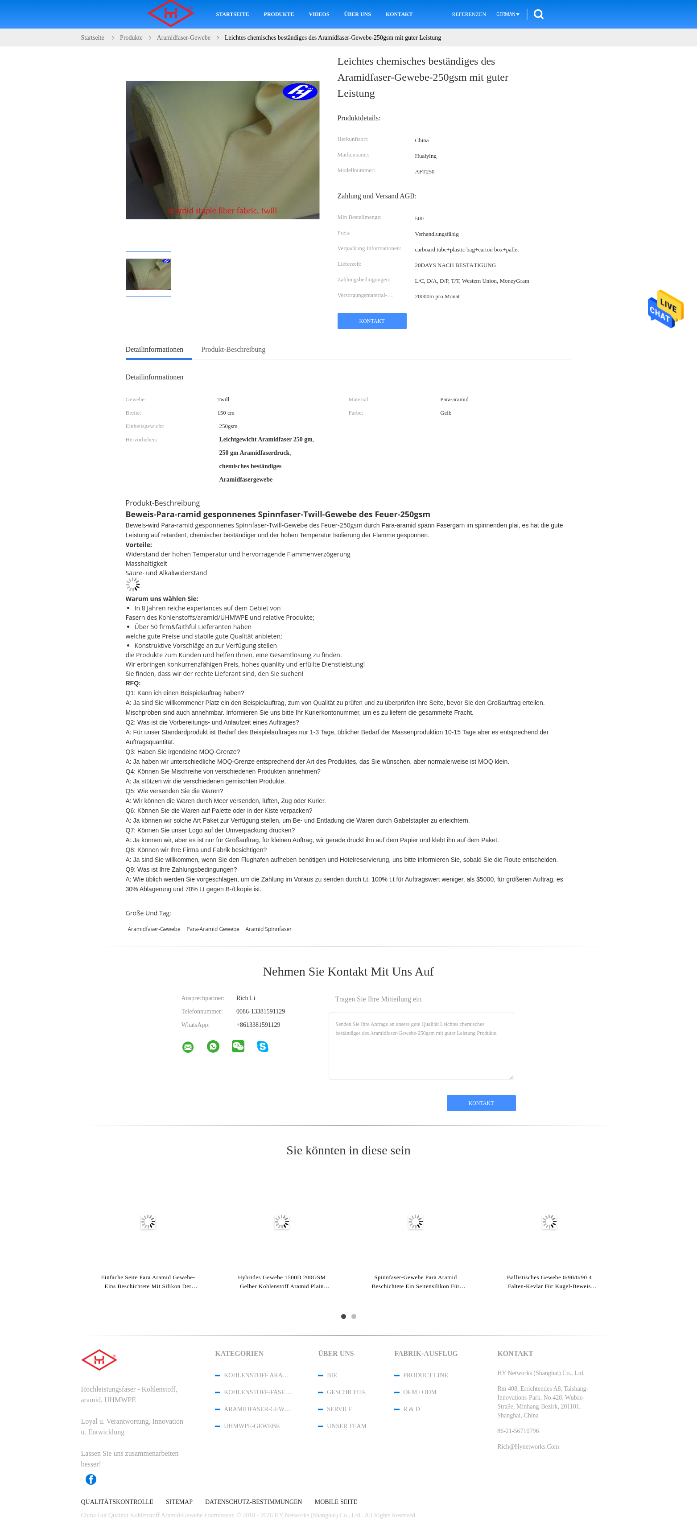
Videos (319, 14)
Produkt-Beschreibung (233, 349)
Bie (332, 1375)
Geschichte (346, 1392)
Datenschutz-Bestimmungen (253, 1502)
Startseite (232, 14)
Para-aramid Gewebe (212, 929)
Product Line (425, 1375)
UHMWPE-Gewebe (252, 1426)
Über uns (357, 14)
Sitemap (179, 1502)
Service (339, 1409)
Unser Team (347, 1426)
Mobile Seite (336, 1502)
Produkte (279, 14)
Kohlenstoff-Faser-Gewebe (259, 1392)
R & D (411, 1409)
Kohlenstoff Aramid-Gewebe (259, 1375)
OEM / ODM (420, 1392)
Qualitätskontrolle (117, 1502)
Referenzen (469, 14)
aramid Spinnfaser (269, 929)
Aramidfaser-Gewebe (154, 929)
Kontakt (399, 14)
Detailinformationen (155, 349)
